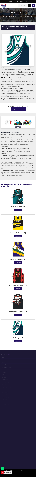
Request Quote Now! (19, 109)
